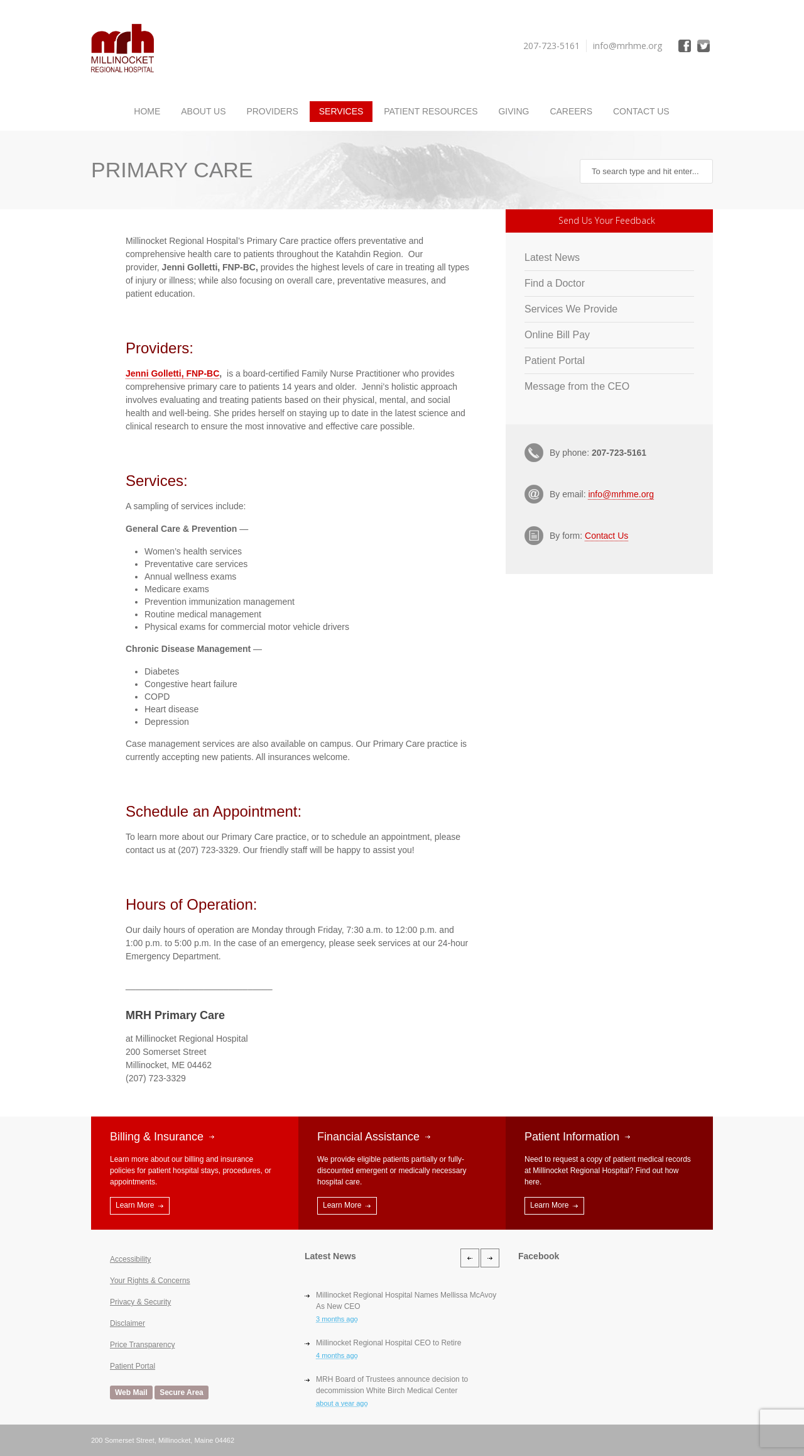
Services (341, 111)
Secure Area (182, 1392)
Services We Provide (570, 309)
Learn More (135, 1205)
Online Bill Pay (557, 334)
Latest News (552, 257)
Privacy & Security (140, 1302)
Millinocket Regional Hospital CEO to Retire (388, 1342)
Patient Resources (430, 111)
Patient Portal (554, 360)
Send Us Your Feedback (606, 220)
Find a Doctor (554, 283)
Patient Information (571, 1136)
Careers (571, 111)
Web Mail (131, 1392)
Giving (513, 111)
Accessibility (130, 1259)
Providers (272, 111)
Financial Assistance (368, 1136)
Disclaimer (127, 1323)
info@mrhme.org (620, 494)
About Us (203, 111)
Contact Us (641, 111)
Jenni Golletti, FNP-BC (172, 373)
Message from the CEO (576, 386)
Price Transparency (142, 1344)
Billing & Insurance (157, 1136)
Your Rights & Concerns (150, 1280)
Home (147, 111)
